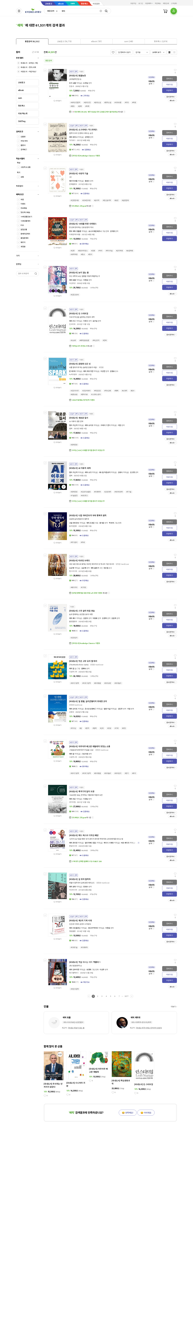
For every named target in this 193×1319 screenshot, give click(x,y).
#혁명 (134, 103)
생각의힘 (72, 802)
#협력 (94, 728)
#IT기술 (128, 492)
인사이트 (72, 324)
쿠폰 (22, 200)
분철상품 (24, 230)
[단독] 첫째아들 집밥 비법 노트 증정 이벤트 (87, 593)
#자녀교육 (107, 391)
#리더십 (73, 728)
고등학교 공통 (26, 167)
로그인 (140, 3)
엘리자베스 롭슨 (90, 843)
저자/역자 (24, 141)
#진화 (93, 251)
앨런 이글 (107, 709)
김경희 (104, 618)
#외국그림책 (86, 683)
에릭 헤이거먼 (88, 371)
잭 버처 (111, 523)
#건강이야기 (75, 391)
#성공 (109, 728)
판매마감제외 (25, 234)
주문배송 (158, 3)
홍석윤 (101, 523)
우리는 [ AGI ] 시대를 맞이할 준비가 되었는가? (88, 450)
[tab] (32, 41)
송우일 (95, 321)
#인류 (73, 251)
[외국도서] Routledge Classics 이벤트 (86, 156)
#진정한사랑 (75, 200)
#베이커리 (74, 587)
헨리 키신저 (73, 425)
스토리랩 (85, 754)
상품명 (23, 137)
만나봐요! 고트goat (79, 206)
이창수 (85, 321)
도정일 (85, 83)
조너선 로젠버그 (90, 709)
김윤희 (113, 618)
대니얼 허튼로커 (105, 472)
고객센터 (174, 3)
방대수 (85, 887)
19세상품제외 (25, 221)
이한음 (85, 280)
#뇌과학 (124, 391)
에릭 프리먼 (73, 843)
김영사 (71, 712)
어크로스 (72, 140)
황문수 (87, 181)
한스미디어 (73, 571)
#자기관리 (74, 542)
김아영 (112, 231)
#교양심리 (74, 638)
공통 (22, 177)
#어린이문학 (75, 989)
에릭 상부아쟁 (74, 970)
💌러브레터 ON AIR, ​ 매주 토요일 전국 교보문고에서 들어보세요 (95, 112)
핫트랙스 (84, 4)
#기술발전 (74, 496)
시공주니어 (73, 672)
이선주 (102, 970)
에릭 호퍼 (72, 887)
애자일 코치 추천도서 (79, 346)
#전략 (105, 340)
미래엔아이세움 (74, 234)
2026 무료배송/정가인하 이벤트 (83, 400)
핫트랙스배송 (25, 212)
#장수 (133, 391)
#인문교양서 (75, 295)
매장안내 (166, 3)
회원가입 (133, 3)
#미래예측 (97, 492)
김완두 (85, 618)
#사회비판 (117, 103)
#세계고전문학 (75, 103)
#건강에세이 (86, 391)
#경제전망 (74, 445)
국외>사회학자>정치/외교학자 (141, 1022)
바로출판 (96, 4)
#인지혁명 (119, 251)
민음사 (71, 86)
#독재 (87, 106)
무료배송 (24, 208)
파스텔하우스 (74, 973)
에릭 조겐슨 (90, 523)
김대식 (120, 472)
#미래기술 (74, 947)
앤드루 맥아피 (93, 928)
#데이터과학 (118, 492)
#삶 (80, 728)
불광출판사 (73, 622)
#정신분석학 (107, 200)
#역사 (100, 251)
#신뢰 (102, 728)
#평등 (73, 106)
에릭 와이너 (73, 137)
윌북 (70, 429)
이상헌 (103, 371)
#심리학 (96, 200)
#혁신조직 (96, 340)
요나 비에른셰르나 (95, 231)
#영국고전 (87, 103)
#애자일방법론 (84, 340)
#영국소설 (97, 103)
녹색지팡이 (73, 375)
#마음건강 (97, 391)
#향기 (127, 773)
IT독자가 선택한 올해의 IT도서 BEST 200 (87, 861)
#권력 (80, 106)
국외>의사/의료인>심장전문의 (73, 1022)
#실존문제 (125, 200)
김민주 (120, 709)
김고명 (132, 472)
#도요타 (73, 340)
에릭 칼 (71, 669)
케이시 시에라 (109, 843)
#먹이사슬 (109, 251)
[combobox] (52, 11)
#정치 (90, 254)
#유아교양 (107, 683)
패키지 (23, 242)
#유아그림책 (75, 683)
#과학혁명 (74, 254)
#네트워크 (84, 496)
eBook (61, 4)
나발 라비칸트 (74, 523)
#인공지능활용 (85, 492)
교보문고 (48, 4)
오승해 (71, 568)
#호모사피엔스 (83, 251)
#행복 (116, 391)
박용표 (95, 618)
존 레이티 (72, 371)
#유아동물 (97, 683)
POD (22, 225)
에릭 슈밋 (88, 472)
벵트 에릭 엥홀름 (75, 231)
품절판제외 (25, 238)
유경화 (88, 970)
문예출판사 (73, 184)
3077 (126, 996)
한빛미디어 (73, 846)
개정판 (23, 247)
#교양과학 (107, 492)
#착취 (127, 103)
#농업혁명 (129, 251)
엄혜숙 (83, 669)
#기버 (116, 728)
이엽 (129, 709)
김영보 (112, 371)
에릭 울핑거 (95, 568)
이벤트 (23, 204)
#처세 (83, 542)
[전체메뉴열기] (19, 11)
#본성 (116, 200)
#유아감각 (117, 773)
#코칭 (124, 728)
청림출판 (72, 931)
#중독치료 (84, 394)
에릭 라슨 (72, 799)
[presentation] (32, 41)
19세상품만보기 (26, 217)
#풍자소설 (107, 103)
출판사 (23, 145)
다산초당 (72, 283)
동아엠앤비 (73, 526)
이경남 (85, 799)
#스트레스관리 (96, 394)
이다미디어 (73, 890)
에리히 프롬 (73, 181)
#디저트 (83, 587)
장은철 (106, 568)
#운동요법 (74, 394)
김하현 (87, 137)
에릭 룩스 (72, 618)
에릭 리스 (72, 321)
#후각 (134, 773)
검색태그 (24, 150)
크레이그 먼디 (105, 425)
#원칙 (87, 728)
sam (72, 3)
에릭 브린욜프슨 (75, 928)
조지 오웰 (72, 83)
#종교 (83, 254)
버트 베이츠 (125, 843)
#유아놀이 (117, 683)
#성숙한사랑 (86, 200)
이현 (119, 425)
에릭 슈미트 (89, 425)
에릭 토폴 (72, 280)
